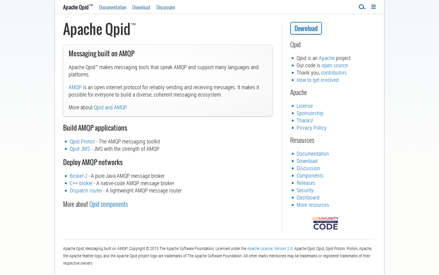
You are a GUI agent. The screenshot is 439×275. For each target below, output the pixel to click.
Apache (327, 58)
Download (141, 7)
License (305, 105)
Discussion (165, 7)
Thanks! (305, 120)
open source (335, 65)
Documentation (112, 7)
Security (305, 190)
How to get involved (318, 79)
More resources (313, 204)
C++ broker (81, 183)
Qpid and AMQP (110, 107)
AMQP (75, 87)
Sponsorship (310, 113)
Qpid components (108, 204)
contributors (334, 72)
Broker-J (78, 175)
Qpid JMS (80, 148)
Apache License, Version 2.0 (269, 248)
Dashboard (308, 197)
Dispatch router (86, 190)
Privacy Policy (312, 127)
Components (310, 175)
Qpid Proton (82, 141)
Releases (306, 182)
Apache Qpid (78, 7)
